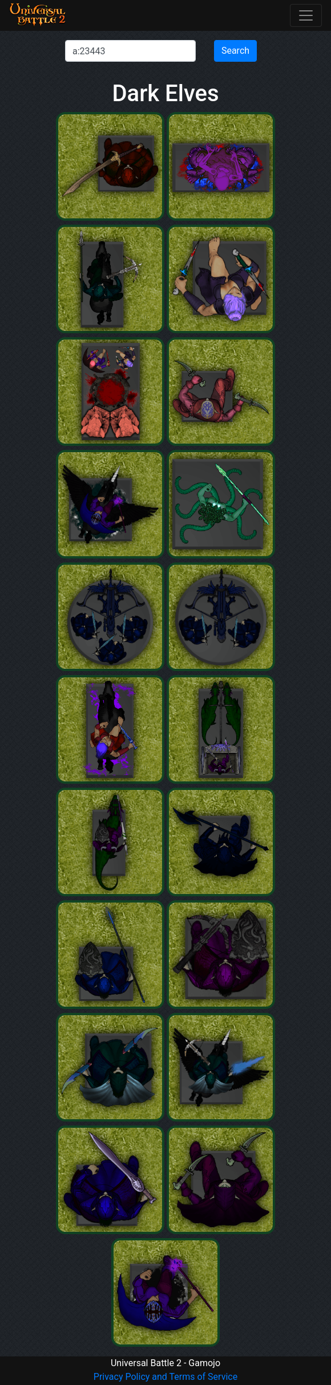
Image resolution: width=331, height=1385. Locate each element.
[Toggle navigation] (306, 15)
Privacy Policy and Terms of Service (165, 1376)
